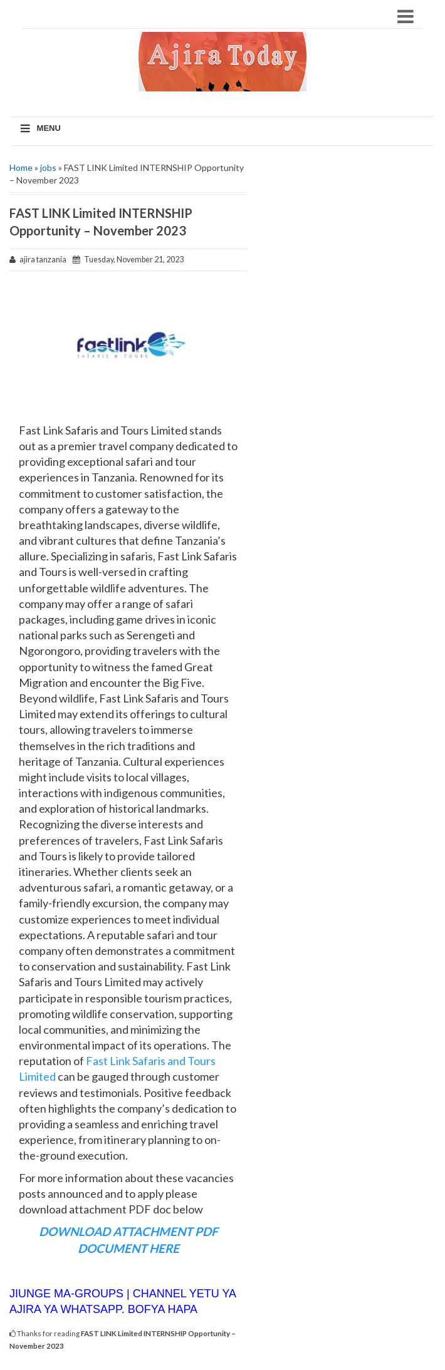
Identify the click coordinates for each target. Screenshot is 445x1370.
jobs (48, 167)
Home (21, 167)
